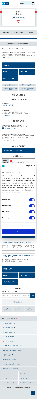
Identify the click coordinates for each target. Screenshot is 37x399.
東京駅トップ (7, 65)
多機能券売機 (7, 115)
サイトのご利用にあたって (8, 382)
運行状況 (22, 3)
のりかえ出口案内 (17, 31)
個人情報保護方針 (25, 378)
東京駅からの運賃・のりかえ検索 (13, 150)
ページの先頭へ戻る (33, 393)
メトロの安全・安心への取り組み (13, 235)
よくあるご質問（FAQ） (9, 355)
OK (18, 232)
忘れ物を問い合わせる (10, 85)
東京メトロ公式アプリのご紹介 (11, 368)
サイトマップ (5, 373)
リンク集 (23, 373)
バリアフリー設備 (8, 78)
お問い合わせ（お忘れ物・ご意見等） (13, 350)
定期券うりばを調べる (28, 85)
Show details (26, 226)
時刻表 (5, 72)
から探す (7, 309)
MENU (33, 4)
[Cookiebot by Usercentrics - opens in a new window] (26, 166)
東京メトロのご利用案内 (9, 359)
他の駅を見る (19, 17)
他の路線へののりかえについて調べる (27, 89)
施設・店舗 (24, 72)
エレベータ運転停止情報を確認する (10, 89)
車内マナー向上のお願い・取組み (11, 364)
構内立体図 (4, 31)
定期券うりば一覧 (8, 105)
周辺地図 (29, 31)
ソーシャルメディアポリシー (27, 382)
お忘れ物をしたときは (9, 140)
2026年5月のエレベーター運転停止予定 (17, 43)
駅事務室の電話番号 (10, 128)
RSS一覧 (5, 378)
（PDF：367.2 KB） (17, 243)
